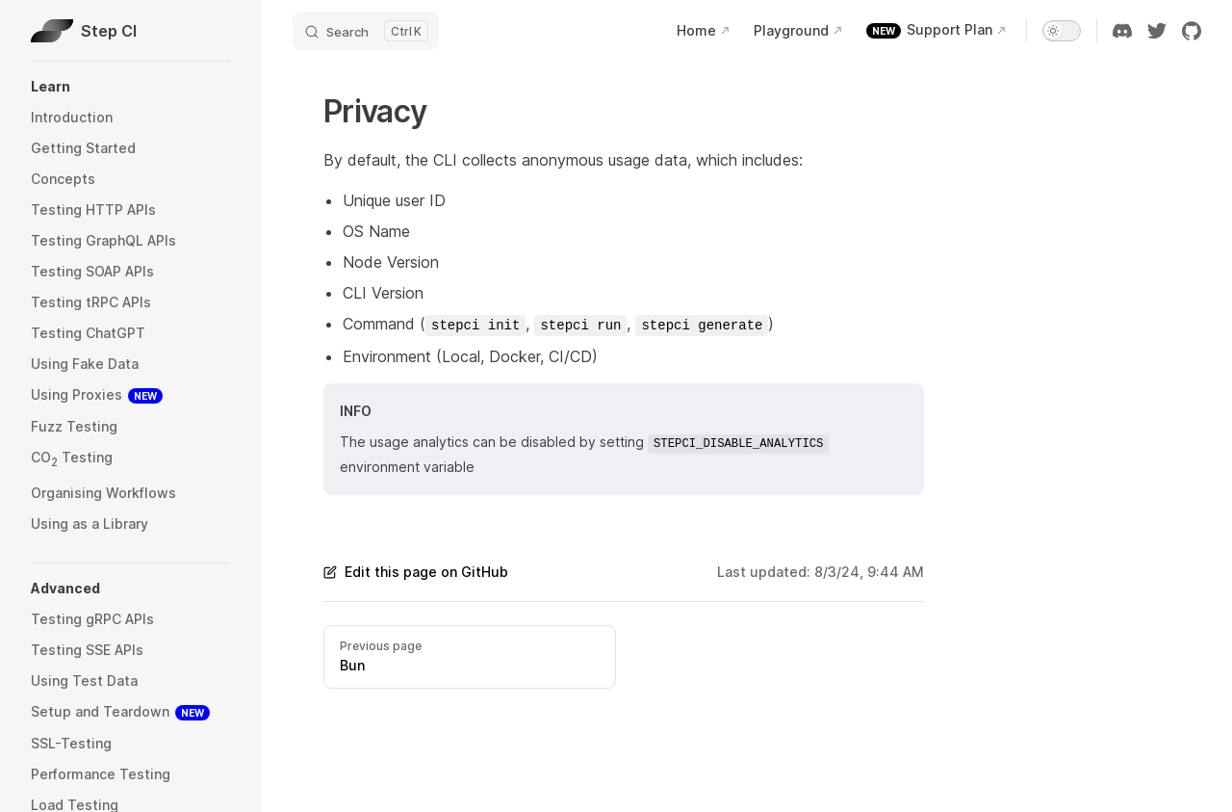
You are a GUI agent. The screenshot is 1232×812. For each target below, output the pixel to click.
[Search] (366, 31)
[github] (1191, 30)
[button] (131, 86)
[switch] (1061, 30)
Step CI (84, 30)
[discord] (1122, 30)
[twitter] (1157, 30)
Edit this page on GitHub (415, 571)
